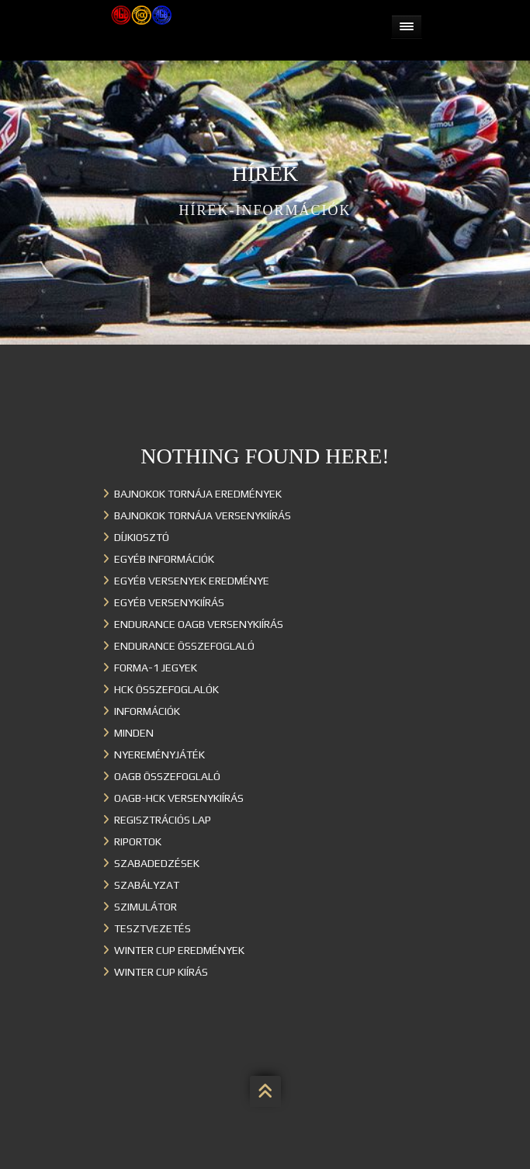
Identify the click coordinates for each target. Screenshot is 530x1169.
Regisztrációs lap (162, 819)
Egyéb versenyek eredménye (191, 580)
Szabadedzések (156, 863)
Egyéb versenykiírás (169, 602)
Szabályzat (146, 885)
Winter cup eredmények (179, 950)
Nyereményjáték (159, 754)
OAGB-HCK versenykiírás (179, 798)
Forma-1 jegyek (155, 667)
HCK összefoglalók (166, 689)
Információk (147, 711)
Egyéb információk (164, 559)
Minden (134, 733)
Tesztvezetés (152, 928)
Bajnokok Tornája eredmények (198, 493)
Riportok (137, 841)
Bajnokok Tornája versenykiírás (202, 515)
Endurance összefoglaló (184, 646)
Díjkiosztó (141, 537)
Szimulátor (145, 906)
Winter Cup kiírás (161, 972)
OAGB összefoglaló (167, 776)
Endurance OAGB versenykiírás (198, 624)
